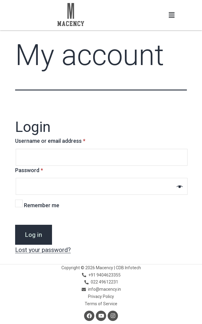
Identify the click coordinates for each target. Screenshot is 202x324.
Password (29, 170)
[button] (172, 15)
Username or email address (50, 141)
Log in (33, 234)
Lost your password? (43, 250)
